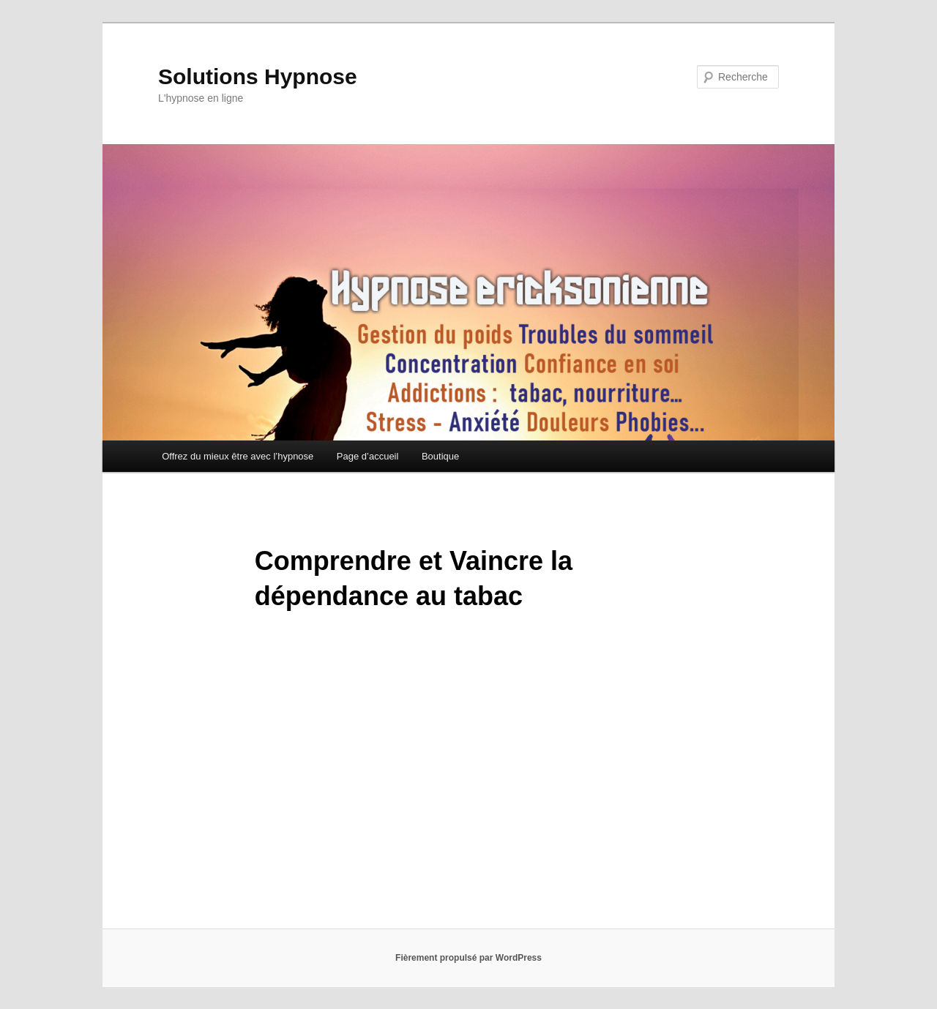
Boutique (440, 456)
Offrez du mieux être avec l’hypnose (237, 456)
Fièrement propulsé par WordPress (468, 958)
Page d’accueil (368, 456)
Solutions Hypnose (257, 76)
